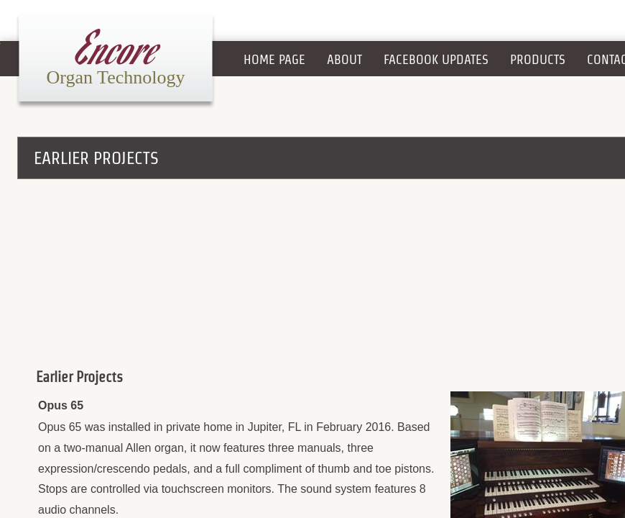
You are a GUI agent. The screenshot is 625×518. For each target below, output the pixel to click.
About (344, 59)
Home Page (274, 59)
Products (537, 59)
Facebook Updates (436, 59)
